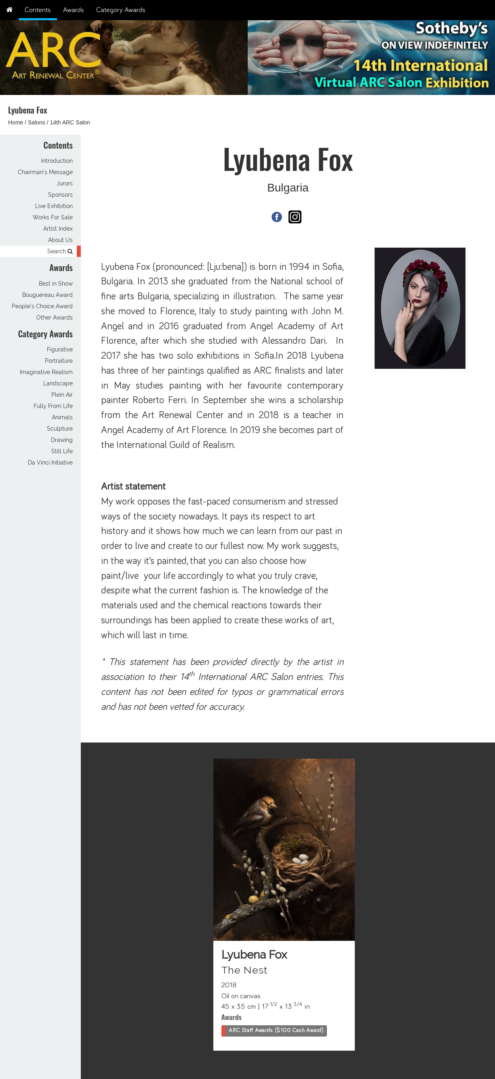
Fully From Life (53, 406)
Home (15, 122)
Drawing (62, 440)
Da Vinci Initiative (50, 462)
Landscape (58, 383)
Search (60, 251)
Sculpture (60, 428)
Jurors (65, 183)
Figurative (60, 349)
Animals (62, 417)
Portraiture (59, 361)
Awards (73, 10)
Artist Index (58, 228)
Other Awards (54, 317)
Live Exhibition (54, 206)
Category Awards (120, 10)
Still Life (62, 451)
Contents (38, 10)
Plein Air (62, 394)
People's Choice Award (42, 306)
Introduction (57, 161)
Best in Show (56, 283)
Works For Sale (53, 217)
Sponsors (60, 194)
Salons (36, 122)
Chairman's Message (45, 172)
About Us (60, 240)
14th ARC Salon (70, 122)
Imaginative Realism (46, 372)
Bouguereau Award (47, 295)
